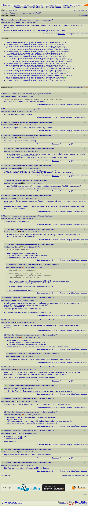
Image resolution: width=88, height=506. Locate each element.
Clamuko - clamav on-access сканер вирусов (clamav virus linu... (27, 43)
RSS (86, 87)
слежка (79, 5)
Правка (68, 34)
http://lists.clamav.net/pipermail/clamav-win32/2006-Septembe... (28, 468)
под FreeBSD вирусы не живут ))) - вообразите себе (28, 53)
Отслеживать (83, 15)
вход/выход (67, 5)
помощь (17, 5)
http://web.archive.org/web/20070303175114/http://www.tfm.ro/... (28, 455)
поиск (26, 5)
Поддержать (72, 504)
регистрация (38, 5)
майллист (53, 5)
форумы (6, 5)
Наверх (68, 104)
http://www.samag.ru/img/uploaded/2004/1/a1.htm (49, 374)
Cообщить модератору (80, 34)
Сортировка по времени (76, 87)
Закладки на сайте (8, 502)
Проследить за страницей (11, 504)
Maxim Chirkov (81, 502)
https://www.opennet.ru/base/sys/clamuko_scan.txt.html (44, 31)
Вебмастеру (82, 504)
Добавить (62, 504)
